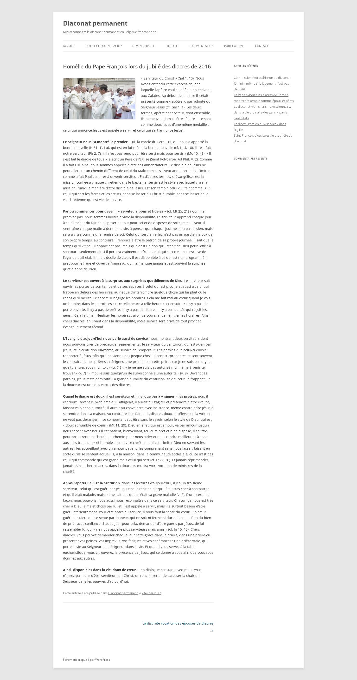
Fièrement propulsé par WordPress (86, 660)
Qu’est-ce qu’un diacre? (103, 46)
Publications (234, 46)
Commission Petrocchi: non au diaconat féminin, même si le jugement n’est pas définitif (262, 83)
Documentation (201, 46)
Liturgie (172, 46)
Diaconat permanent (95, 23)
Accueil (69, 46)
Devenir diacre (143, 46)
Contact (261, 46)
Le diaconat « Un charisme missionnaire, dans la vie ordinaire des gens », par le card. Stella (262, 112)
